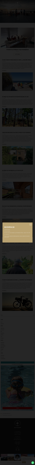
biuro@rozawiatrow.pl (16, 236)
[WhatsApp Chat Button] (32, 462)
